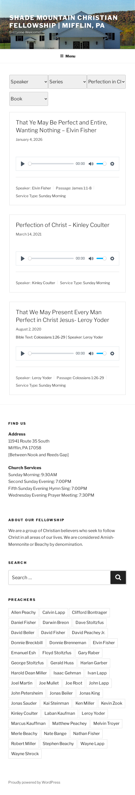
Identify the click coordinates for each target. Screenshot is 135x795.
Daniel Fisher (23, 622)
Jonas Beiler (61, 693)
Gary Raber (89, 652)
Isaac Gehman (67, 673)
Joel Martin (21, 683)
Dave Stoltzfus (90, 622)
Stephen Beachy (58, 743)
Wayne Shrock (25, 753)
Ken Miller (85, 703)
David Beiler (22, 632)
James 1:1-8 (82, 188)
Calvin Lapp (53, 612)
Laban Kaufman (59, 713)
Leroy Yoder (42, 377)
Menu (67, 56)
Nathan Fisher (86, 733)
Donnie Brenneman (67, 642)
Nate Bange (55, 733)
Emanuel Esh (23, 652)
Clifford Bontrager (89, 612)
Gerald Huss (62, 662)
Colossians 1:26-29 (49, 337)
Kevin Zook (111, 703)
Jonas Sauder (24, 703)
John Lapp (99, 683)
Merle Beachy (24, 733)
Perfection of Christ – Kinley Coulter (62, 225)
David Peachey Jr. (88, 632)
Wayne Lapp (92, 743)
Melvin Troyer (106, 723)
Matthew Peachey (69, 723)
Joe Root (73, 683)
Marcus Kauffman (28, 723)
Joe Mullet (49, 683)
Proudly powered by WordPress (34, 782)
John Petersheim (27, 693)
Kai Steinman (56, 703)
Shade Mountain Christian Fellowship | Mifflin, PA (63, 21)
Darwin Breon (56, 622)
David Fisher (53, 632)
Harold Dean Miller (29, 673)
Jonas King (89, 693)
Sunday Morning (52, 195)
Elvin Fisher (41, 188)
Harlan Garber (93, 662)
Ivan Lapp (97, 673)
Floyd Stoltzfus (56, 652)
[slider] (51, 163)
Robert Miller (23, 743)
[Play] (23, 164)
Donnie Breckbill (27, 642)
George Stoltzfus (27, 662)
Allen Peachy (23, 612)
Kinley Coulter (43, 282)
